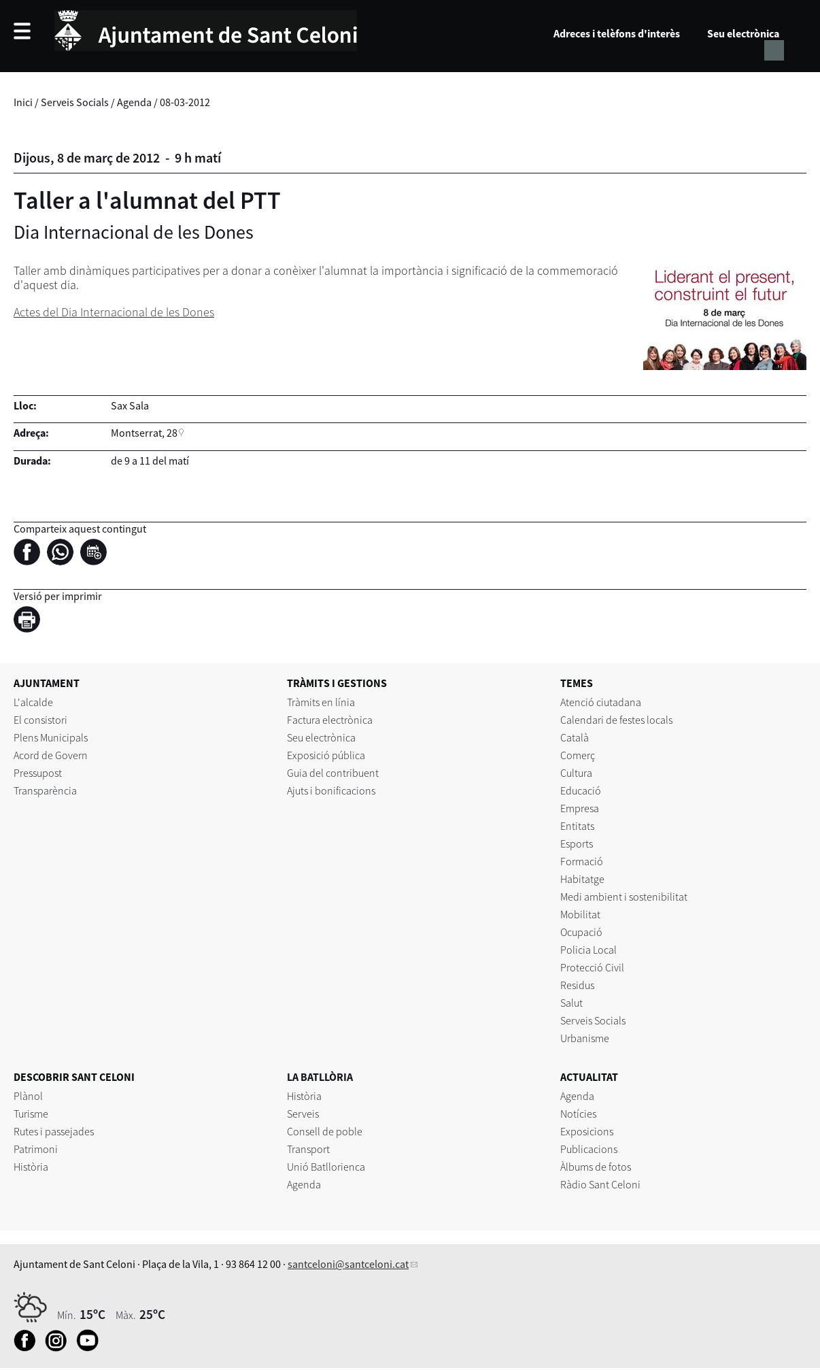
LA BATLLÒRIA (320, 1077)
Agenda (134, 102)
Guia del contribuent (333, 773)
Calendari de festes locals (616, 719)
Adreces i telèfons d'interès (616, 33)
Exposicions (586, 1131)
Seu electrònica (743, 33)
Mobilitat (580, 914)
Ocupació (581, 932)
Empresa (579, 808)
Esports (576, 843)
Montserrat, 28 (144, 432)
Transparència (45, 790)
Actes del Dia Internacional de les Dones (114, 312)
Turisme (31, 1113)
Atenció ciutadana (600, 702)
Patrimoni (36, 1149)
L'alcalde (33, 702)
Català (574, 737)
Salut (571, 1002)
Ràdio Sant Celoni (600, 1184)
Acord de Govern (51, 755)
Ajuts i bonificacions (331, 790)
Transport (308, 1149)
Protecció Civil (592, 967)
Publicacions (588, 1149)
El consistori (40, 719)
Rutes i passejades (54, 1131)
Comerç (577, 755)
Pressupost (38, 773)
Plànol (28, 1096)
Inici (23, 102)
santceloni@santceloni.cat (348, 1264)
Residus (577, 985)
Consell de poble (324, 1131)
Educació (580, 790)
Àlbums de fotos (595, 1166)
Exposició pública (326, 755)
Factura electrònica (330, 719)
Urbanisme (584, 1038)
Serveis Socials (75, 102)
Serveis (303, 1113)
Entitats (577, 826)
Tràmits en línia (321, 702)
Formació (581, 861)
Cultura (576, 773)
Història (31, 1166)
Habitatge (582, 879)
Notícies (578, 1113)
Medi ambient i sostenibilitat (623, 896)
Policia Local (588, 949)
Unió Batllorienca (326, 1166)
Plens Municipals (51, 737)
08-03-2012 (185, 102)
